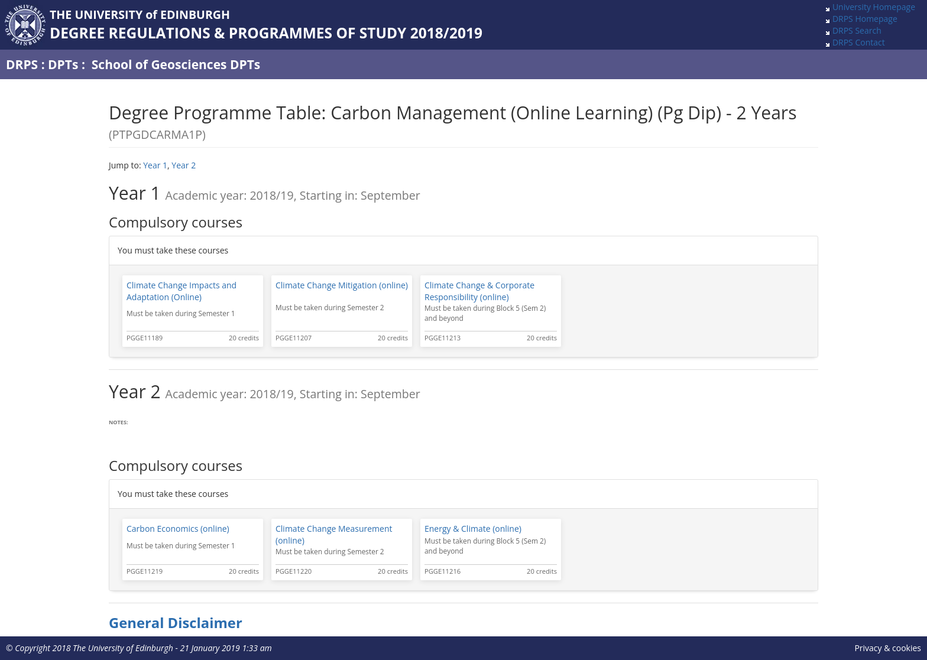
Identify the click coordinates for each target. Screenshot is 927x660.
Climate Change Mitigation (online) (341, 285)
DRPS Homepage (864, 18)
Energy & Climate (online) (472, 528)
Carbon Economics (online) (178, 528)
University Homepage (873, 6)
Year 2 (183, 165)
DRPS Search (856, 30)
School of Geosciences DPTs (176, 64)
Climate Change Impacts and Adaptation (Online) (181, 291)
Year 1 (155, 165)
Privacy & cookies (887, 648)
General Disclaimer (175, 622)
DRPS (22, 64)
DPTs (63, 64)
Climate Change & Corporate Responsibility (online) (479, 291)
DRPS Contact (858, 42)
